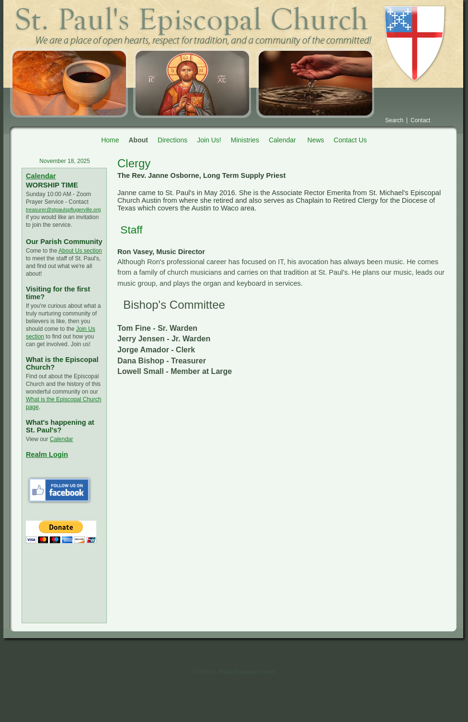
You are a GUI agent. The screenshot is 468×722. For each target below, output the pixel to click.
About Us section (80, 250)
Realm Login (47, 454)
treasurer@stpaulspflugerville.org (63, 209)
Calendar (41, 176)
